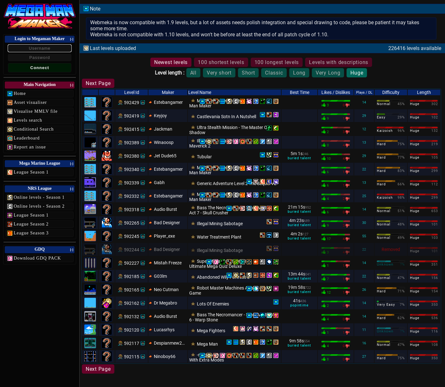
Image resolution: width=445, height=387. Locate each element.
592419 (131, 115)
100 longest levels (277, 62)
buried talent (299, 158)
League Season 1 (31, 172)
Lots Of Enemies (213, 303)
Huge (356, 73)
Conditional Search (34, 129)
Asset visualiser (30, 102)
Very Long (328, 73)
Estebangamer (168, 102)
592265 (131, 223)
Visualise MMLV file (36, 111)
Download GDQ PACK (37, 258)
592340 (131, 169)
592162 (131, 303)
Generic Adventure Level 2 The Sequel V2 (236, 183)
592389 (131, 142)
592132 (131, 316)
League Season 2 (31, 224)
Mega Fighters (211, 330)
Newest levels (171, 62)
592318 (131, 209)
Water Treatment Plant (219, 237)
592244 (131, 249)
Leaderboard (27, 138)
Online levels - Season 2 (39, 206)
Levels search (28, 120)
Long (299, 73)
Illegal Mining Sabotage (220, 223)
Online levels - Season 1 (39, 197)
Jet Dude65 (165, 155)
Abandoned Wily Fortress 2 (223, 277)
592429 (131, 102)
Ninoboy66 (165, 356)
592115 (131, 356)
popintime (299, 305)
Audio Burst (165, 209)
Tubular (204, 156)
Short (248, 73)
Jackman (163, 129)
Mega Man (207, 344)
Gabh (159, 182)
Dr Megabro (165, 302)
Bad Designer (167, 222)
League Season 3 (31, 233)
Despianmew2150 (170, 343)
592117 (131, 343)
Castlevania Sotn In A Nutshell (226, 116)
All (193, 73)
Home (20, 93)
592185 (131, 276)
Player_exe (164, 236)
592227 (131, 263)
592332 (131, 196)
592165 (131, 289)
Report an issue (30, 147)
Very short (219, 73)
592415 (131, 129)
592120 (131, 330)
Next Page (98, 83)
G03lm (160, 276)
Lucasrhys (164, 329)
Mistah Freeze (168, 262)
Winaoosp (164, 142)
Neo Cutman (166, 289)
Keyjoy (160, 115)
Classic (274, 73)
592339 (131, 182)
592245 (131, 236)
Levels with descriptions (338, 62)
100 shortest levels (221, 62)
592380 (131, 156)
